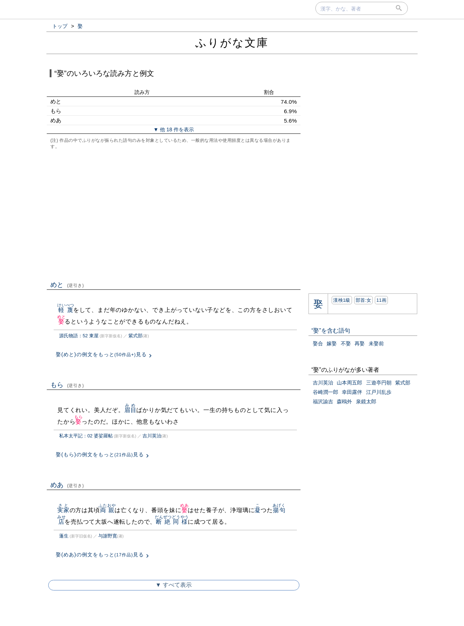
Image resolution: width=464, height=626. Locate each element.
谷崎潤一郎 (325, 392)
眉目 (130, 410)
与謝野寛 (107, 536)
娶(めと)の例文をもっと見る (101, 354)
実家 (63, 510)
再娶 (360, 343)
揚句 (279, 510)
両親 (107, 510)
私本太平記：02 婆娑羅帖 (86, 435)
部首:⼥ (364, 300)
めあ (67, 485)
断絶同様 (172, 522)
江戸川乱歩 (379, 392)
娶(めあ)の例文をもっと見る (100, 554)
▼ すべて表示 (174, 585)
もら (67, 384)
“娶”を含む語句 (330, 331)
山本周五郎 (349, 383)
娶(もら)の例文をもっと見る (100, 454)
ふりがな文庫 (232, 43)
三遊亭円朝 (379, 383)
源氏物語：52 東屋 (79, 335)
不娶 (346, 343)
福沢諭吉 (323, 401)
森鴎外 (344, 401)
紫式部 (135, 335)
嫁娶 (332, 343)
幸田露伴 (352, 392)
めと (67, 284)
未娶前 (376, 343)
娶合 (318, 343)
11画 (381, 300)
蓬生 (64, 536)
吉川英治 (151, 435)
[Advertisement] (174, 214)
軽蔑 (65, 310)
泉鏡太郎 (366, 401)
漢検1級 (341, 300)
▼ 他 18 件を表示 (173, 129)
